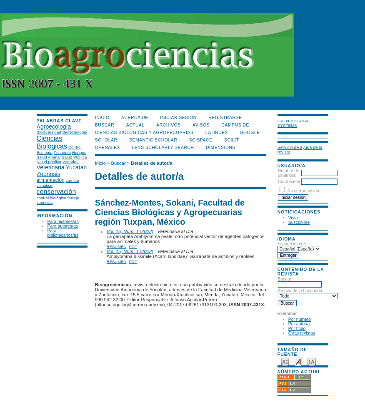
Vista (293, 218)
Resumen (117, 246)
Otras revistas (301, 333)
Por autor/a (299, 324)
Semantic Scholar (153, 140)
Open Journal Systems (294, 123)
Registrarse (225, 117)
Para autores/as (63, 226)
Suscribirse (299, 222)
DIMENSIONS (220, 147)
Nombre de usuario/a (288, 173)
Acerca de (134, 117)
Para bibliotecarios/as (63, 233)
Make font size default (298, 361)
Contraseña (289, 181)
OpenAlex (107, 147)
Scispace (200, 140)
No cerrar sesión (303, 191)
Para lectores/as (63, 221)
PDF (133, 246)
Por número (299, 319)
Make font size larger (312, 361)
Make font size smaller (285, 361)
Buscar (300, 282)
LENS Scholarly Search (163, 147)
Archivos (168, 125)
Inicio (102, 117)
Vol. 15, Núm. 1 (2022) (130, 231)
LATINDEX (216, 132)
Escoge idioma (292, 243)
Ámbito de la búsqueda (308, 293)
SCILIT (231, 140)
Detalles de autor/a (151, 163)
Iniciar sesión (178, 117)
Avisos (201, 125)
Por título (297, 328)
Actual (135, 125)
